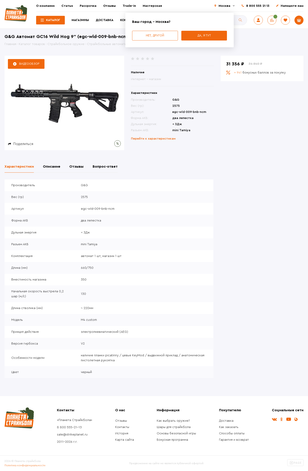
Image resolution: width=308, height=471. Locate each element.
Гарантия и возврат (234, 439)
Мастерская (152, 5)
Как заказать (228, 427)
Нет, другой (155, 35)
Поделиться (23, 144)
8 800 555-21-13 (69, 427)
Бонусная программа (172, 439)
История (121, 433)
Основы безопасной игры (176, 433)
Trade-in (129, 5)
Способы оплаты (232, 433)
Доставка (104, 20)
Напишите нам (292, 5)
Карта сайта (124, 439)
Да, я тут (204, 35)
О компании (45, 5)
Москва (224, 5)
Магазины (80, 20)
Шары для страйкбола (174, 427)
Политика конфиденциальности (25, 465)
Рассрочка (88, 5)
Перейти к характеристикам (153, 138)
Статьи (67, 5)
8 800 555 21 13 (257, 5)
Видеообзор (29, 63)
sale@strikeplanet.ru (72, 434)
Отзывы (109, 5)
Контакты (122, 427)
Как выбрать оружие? (173, 420)
